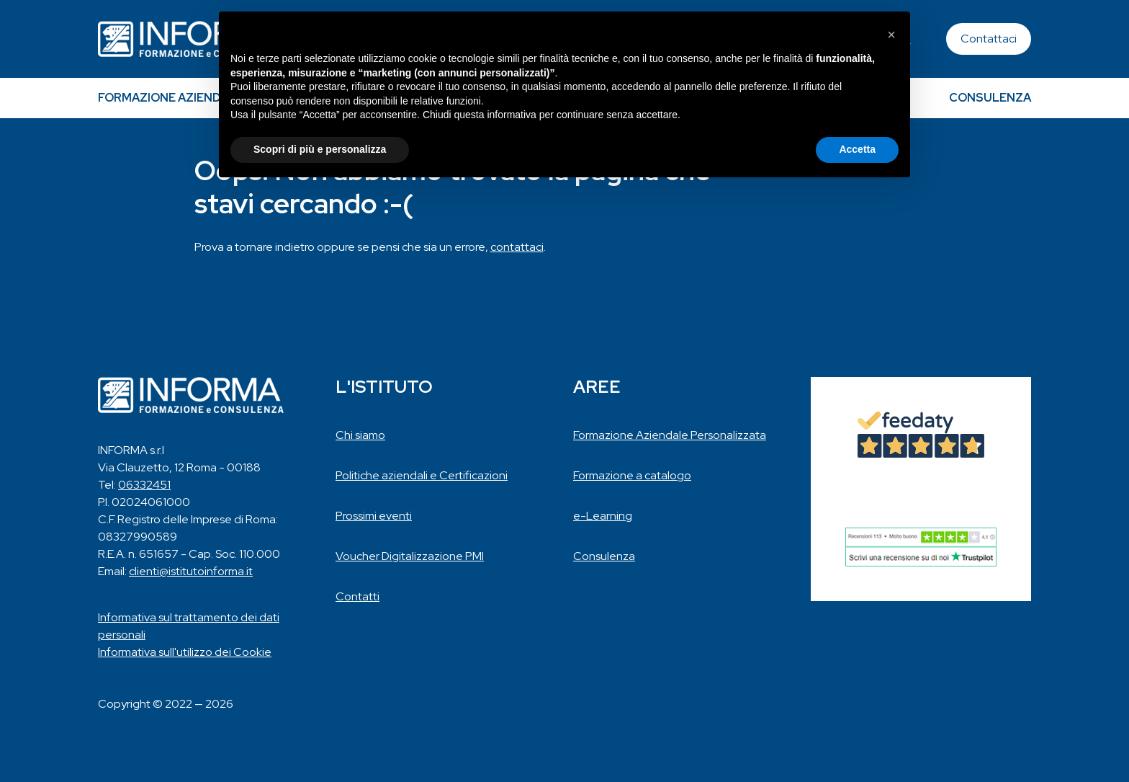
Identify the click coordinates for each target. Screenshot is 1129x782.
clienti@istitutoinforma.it (191, 571)
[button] (891, 34)
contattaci (517, 246)
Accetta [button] (857, 149)
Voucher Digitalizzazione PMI (410, 556)
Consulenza (990, 97)
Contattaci (989, 38)
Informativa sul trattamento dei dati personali (188, 626)
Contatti (357, 596)
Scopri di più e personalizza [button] (319, 149)
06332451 (144, 484)
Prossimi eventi (374, 515)
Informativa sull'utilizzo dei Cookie (184, 651)
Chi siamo (360, 435)
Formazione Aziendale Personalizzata (669, 435)
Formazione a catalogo (632, 475)
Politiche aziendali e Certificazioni (422, 475)
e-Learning (602, 515)
